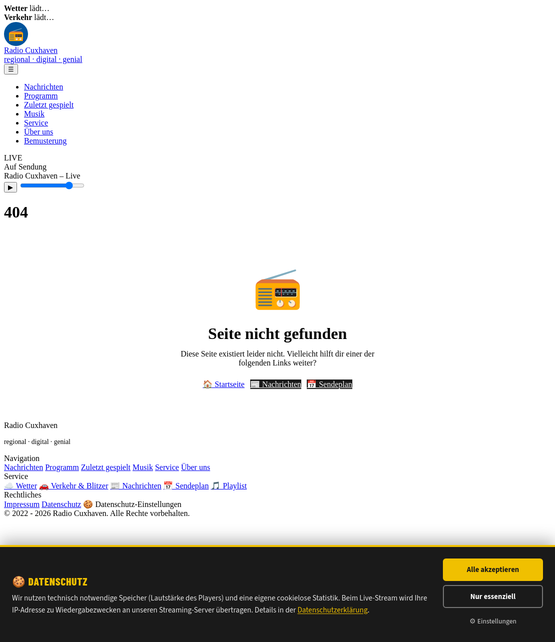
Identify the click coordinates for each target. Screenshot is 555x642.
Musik (34, 114)
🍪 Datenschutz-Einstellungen (132, 504)
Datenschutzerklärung (332, 610)
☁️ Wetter (20, 486)
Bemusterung (45, 140)
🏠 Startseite (224, 384)
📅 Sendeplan (329, 384)
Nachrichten (43, 86)
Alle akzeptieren (493, 569)
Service (36, 122)
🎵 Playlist (229, 486)
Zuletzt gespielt (49, 104)
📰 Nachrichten (275, 384)
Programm (41, 96)
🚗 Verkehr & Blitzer (73, 486)
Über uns (38, 132)
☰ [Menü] (11, 69)
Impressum (22, 504)
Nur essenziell (493, 597)
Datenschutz (61, 504)
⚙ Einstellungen (492, 621)
